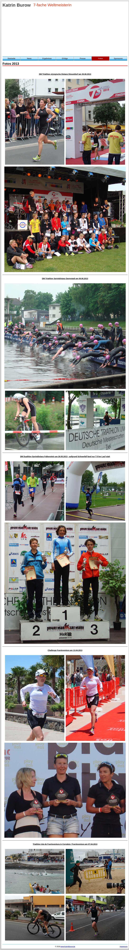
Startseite (11, 58)
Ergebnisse (47, 58)
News (29, 58)
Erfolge (65, 58)
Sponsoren (118, 58)
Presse (83, 58)
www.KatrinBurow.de (68, 946)
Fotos (100, 58)
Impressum (124, 946)
